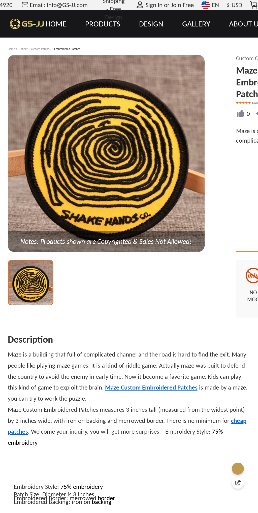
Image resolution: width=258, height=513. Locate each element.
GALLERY (196, 23)
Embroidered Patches (67, 49)
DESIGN (151, 23)
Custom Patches (41, 49)
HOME (56, 23)
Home (11, 49)
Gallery (23, 49)
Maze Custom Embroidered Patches (151, 374)
